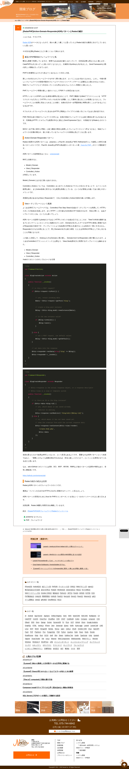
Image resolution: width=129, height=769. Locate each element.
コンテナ (28, 645)
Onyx (90, 629)
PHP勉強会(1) (29, 596)
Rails (76, 632)
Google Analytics (92, 622)
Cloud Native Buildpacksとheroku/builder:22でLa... (49, 564)
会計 (61, 648)
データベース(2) (64, 586)
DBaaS (27, 622)
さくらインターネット (61, 642)
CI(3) (93, 593)
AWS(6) (81, 593)
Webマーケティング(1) (32, 593)
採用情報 (90, 1)
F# (63, 622)
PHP (18, 27)
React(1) (80, 596)
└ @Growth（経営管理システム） (89, 745)
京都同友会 (47, 648)
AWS (69, 616)
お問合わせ (99, 1)
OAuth (74, 629)
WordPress (44, 642)
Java (52, 625)
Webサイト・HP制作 (83, 748)
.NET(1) (69, 593)
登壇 (78, 648)
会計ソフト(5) (46, 586)
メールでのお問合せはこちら (65, 731)
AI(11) (59, 599)
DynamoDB (57, 622)
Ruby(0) (53, 590)
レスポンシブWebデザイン (34, 648)
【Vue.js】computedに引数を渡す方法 (37, 679)
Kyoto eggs (78, 625)
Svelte (77, 635)
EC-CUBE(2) (86, 590)
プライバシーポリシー (64, 755)
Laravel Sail (94, 625)
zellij (51, 642)
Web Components (64, 638)
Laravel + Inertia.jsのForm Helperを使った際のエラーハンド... (63, 546)
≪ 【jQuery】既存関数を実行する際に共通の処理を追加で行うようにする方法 (40, 530)
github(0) (44, 599)
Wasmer (53, 638)
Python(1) (63, 593)
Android (30, 616)
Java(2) (37, 599)
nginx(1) (90, 586)
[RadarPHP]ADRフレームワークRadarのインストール (48, 511)
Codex (77, 619)
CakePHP (28, 619)
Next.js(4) (67, 596)
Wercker (95, 638)
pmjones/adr (54, 154)
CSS (98, 619)
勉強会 (67, 648)
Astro (65, 616)
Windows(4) (61, 590)
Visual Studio (36, 638)
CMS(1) (72, 586)
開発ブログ (62, 1)
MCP (31, 629)
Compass (84, 619)
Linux (26, 629)
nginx (62, 629)
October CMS (82, 629)
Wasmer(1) (87, 596)
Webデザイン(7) (81, 586)
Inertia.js (41, 625)
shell (51, 635)
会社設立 (56, 648)
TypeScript (83, 635)
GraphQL (28, 625)
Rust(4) (75, 593)
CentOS (35, 619)
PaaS (26, 632)
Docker (49, 622)
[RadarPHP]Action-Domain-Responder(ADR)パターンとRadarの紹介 (53, 31)
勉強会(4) (56, 593)
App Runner (38, 616)
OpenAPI (96, 629)
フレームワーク (36, 520)
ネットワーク (67, 645)
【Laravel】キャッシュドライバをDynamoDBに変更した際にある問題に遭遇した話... (61, 568)
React (81, 632)
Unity (90, 635)
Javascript (59, 625)
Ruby (36, 635)
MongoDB (43, 629)
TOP (58, 740)
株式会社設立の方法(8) (32, 590)
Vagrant (27, 638)
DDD (32, 622)
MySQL (50, 629)
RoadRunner (29, 635)
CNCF (63, 619)
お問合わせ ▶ (31, 755)
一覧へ (63, 529)
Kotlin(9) (53, 596)
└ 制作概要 (82, 750)
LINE (101, 625)
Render (92, 632)
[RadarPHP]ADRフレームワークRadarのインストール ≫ (84, 529)
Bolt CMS (84, 616)
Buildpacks (92, 616)
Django (43, 622)
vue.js (47, 638)
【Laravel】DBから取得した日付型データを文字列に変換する (46, 663)
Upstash (96, 635)
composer (92, 619)
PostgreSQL (51, 632)
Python (63, 632)
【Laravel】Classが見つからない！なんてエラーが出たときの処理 (48, 671)
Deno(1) (73, 596)
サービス (70, 1)
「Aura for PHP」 (86, 145)
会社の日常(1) (45, 590)
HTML (35, 625)
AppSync (47, 616)
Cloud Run (43, 619)
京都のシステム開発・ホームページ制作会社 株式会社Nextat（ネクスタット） (34, 1)
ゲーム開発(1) (29, 599)
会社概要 (83, 1)
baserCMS (76, 616)
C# (99, 616)
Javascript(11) (70, 590)
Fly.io (67, 622)
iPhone (47, 625)
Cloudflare (51, 619)
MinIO (37, 629)
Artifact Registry (56, 616)
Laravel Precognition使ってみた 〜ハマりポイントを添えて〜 (53, 560)
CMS (58, 619)
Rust (41, 635)
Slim (55, 635)
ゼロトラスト (47, 645)
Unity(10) (38, 596)
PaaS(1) (60, 596)
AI (25, 616)
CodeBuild (70, 619)
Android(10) (37, 586)
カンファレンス (95, 642)
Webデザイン (86, 638)
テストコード (57, 645)
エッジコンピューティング (79, 642)
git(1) (93, 596)
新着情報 (60, 745)
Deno (37, 622)
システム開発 (80, 743)
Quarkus (70, 632)
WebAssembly (75, 638)
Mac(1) (78, 590)
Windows (28, 642)
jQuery (66, 625)
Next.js (57, 629)
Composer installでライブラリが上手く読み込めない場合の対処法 (48, 687)
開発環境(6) (46, 596)
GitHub (77, 622)
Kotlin (72, 625)
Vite (43, 638)
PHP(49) (55, 586)
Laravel (86, 625)
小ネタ (73, 648)
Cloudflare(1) (52, 599)
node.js (68, 629)
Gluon (83, 622)
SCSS (46, 635)
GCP (72, 622)
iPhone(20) (28, 586)
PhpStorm (38, 632)
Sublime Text (69, 635)
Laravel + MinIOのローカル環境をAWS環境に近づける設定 (62, 554)
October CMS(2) (46, 593)
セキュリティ (36, 645)
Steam (61, 635)
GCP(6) (87, 593)
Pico (44, 632)
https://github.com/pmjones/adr (34, 475)
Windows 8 (36, 642)
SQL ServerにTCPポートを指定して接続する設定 (41, 696)
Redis (86, 632)
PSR (58, 632)
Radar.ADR (27, 42)
